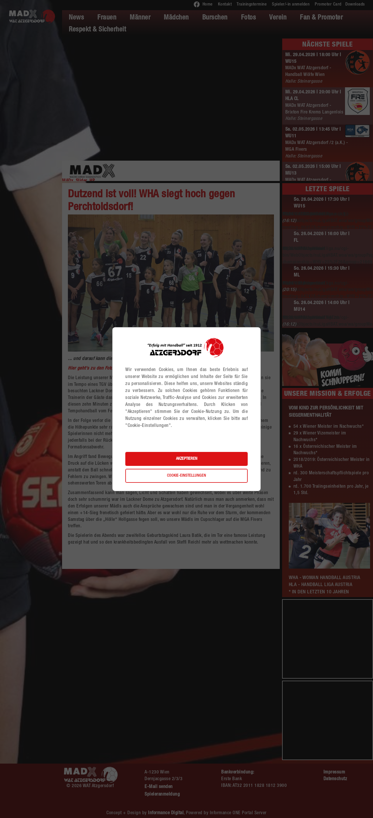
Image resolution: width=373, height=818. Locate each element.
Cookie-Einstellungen (186, 476)
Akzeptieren (186, 459)
